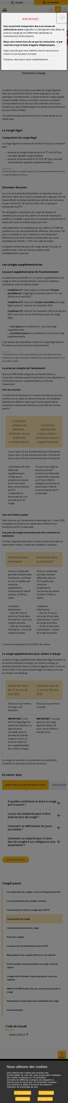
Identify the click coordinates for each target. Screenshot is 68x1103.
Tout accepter (22, 1093)
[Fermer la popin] (62, 13)
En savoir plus (45, 1099)
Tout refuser (46, 1093)
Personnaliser (22, 1099)
